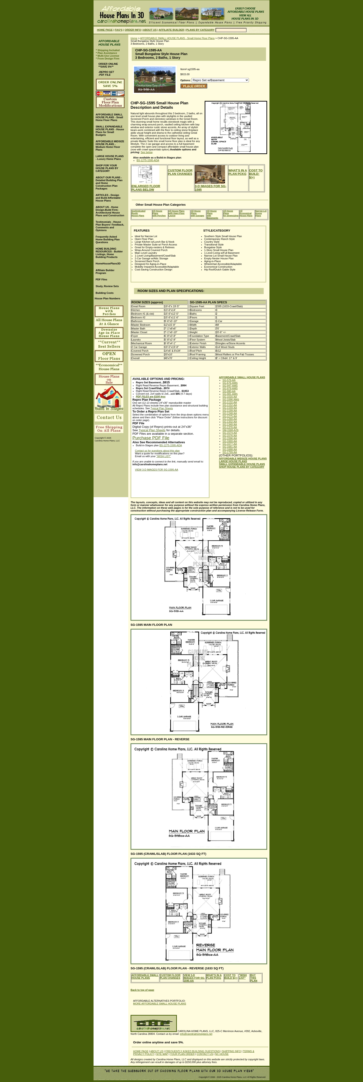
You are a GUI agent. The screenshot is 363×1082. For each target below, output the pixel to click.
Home (134, 38)
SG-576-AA (228, 380)
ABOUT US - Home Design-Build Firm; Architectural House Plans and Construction (110, 211)
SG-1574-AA (229, 432)
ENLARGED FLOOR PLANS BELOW (145, 186)
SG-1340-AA (229, 424)
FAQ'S (118, 29)
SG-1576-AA (229, 435)
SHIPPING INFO (231, 1051)
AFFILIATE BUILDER (171, 29)
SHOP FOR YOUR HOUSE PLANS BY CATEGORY (107, 168)
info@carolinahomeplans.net (196, 1033)
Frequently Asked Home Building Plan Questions (108, 239)
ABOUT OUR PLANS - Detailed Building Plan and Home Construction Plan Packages (109, 183)
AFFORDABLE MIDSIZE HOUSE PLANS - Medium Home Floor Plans (110, 145)
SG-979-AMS (230, 388)
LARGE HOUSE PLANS (233, 461)
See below (146, 152)
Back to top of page (142, 990)
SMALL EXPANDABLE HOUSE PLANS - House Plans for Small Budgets (110, 130)
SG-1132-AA (229, 402)
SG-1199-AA (229, 410)
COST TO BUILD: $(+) (256, 174)
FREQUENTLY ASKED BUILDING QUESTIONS (192, 1051)
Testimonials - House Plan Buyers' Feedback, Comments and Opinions (110, 226)
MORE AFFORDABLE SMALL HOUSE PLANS (159, 1003)
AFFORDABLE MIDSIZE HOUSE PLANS (243, 458)
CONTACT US (205, 1054)
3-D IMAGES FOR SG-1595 (210, 186)
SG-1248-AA (229, 413)
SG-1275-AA (229, 416)
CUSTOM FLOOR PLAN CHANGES (180, 172)
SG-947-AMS (230, 385)
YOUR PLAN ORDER (182, 1054)
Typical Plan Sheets (161, 408)
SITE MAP (162, 1054)
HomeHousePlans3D (108, 263)
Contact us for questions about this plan (157, 450)
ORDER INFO (133, 29)
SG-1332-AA (229, 421)
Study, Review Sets (107, 286)
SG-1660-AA (229, 441)
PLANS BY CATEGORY (200, 29)
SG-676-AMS (230, 382)
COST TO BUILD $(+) (231, 976)
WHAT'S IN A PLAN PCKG (237, 172)
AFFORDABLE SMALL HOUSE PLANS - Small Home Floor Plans (177, 38)
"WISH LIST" (163, 456)
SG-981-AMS (230, 394)
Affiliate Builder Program (105, 271)
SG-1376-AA (229, 427)
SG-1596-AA (229, 438)
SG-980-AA (228, 391)
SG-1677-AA (229, 444)
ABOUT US (150, 29)
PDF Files (101, 279)
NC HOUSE (221, 1054)
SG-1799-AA (229, 452)
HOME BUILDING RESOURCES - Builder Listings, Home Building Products (109, 252)
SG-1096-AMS (230, 399)
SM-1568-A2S (230, 430)
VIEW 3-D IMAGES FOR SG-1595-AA (156, 469)
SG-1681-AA (229, 446)
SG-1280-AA (229, 419)
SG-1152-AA (229, 405)
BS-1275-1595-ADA (148, 160)
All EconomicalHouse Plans (246, 213)
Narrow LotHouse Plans (260, 213)
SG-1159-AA (229, 407)
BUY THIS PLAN (253, 978)
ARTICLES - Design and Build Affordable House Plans (108, 198)
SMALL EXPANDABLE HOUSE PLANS (242, 464)
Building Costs (105, 292)
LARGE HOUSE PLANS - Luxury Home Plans (110, 157)
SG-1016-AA (229, 396)
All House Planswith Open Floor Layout (177, 213)
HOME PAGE (105, 29)
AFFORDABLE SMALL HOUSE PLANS (242, 377)
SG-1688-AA (229, 449)
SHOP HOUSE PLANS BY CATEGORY (241, 466)
